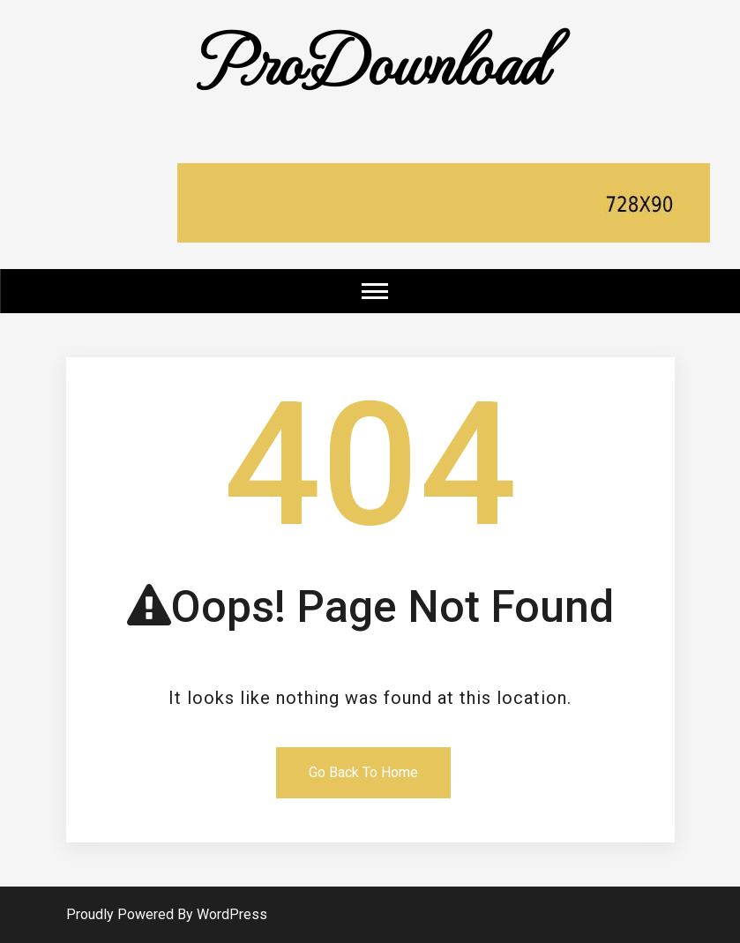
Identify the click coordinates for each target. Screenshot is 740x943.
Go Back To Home (363, 772)
